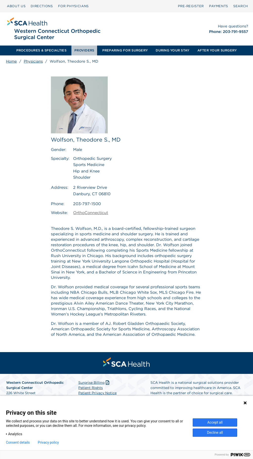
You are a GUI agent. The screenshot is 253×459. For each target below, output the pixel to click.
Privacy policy (48, 442)
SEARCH (240, 6)
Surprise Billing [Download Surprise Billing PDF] (94, 383)
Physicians (33, 61)
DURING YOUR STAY (172, 50)
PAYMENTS (218, 6)
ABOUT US (16, 6)
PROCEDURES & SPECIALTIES (41, 50)
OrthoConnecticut (90, 212)
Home (11, 61)
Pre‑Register (191, 6)
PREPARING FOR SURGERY (125, 50)
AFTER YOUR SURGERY (217, 50)
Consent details (18, 442)
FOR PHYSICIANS (73, 6)
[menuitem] (16, 6)
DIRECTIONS (42, 6)
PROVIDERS (84, 50)
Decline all (215, 433)
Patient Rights (90, 388)
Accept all (215, 422)
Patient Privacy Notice (97, 393)
